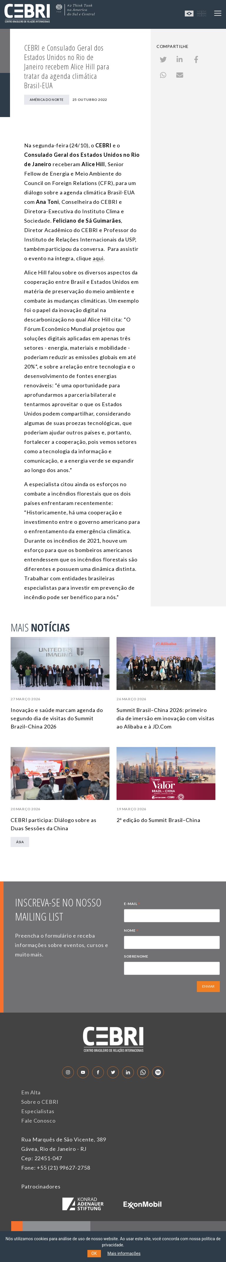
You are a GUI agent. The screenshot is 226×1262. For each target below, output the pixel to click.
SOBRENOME (136, 956)
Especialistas (37, 1111)
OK (94, 1253)
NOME (131, 931)
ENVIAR (208, 986)
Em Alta (31, 1092)
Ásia (20, 842)
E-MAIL (132, 904)
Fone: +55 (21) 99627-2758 (55, 1167)
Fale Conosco (38, 1120)
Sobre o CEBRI (40, 1101)
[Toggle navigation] (218, 13)
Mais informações (124, 1253)
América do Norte (47, 99)
